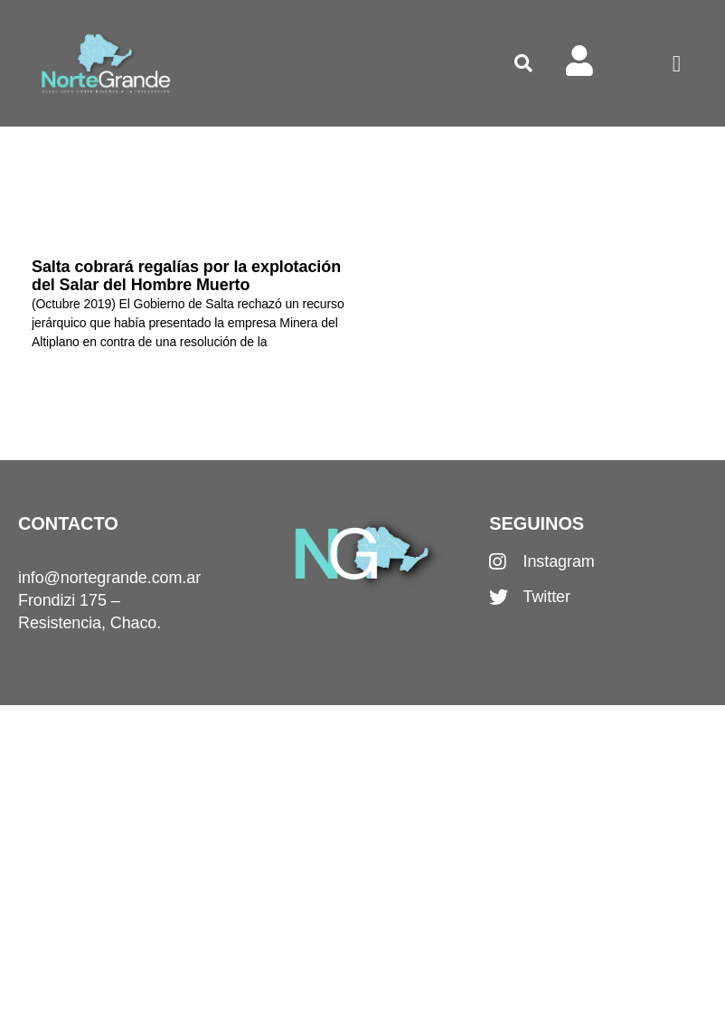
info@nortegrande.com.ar (109, 578)
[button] (523, 63)
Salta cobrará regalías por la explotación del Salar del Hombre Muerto (186, 276)
